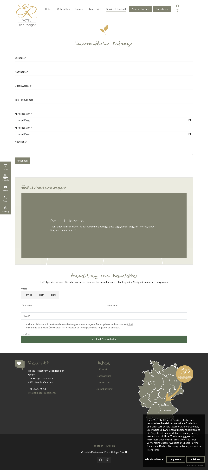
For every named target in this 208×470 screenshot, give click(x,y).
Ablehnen (195, 459)
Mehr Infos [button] (153, 449)
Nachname (21, 71)
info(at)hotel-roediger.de (42, 392)
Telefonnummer (24, 99)
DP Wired (200, 465)
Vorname (20, 57)
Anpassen (175, 459)
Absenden (22, 160)
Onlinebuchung (104, 388)
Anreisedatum (23, 113)
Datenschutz (104, 375)
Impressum (104, 382)
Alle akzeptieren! (154, 458)
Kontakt (104, 369)
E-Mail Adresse (23, 85)
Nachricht (21, 141)
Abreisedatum (23, 127)
